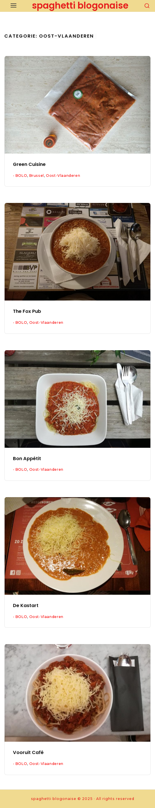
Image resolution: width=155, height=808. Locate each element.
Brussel (36, 175)
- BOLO (20, 175)
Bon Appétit (27, 458)
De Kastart (25, 605)
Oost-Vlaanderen (63, 175)
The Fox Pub (27, 311)
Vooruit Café (28, 752)
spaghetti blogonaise (80, 5)
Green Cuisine (29, 164)
